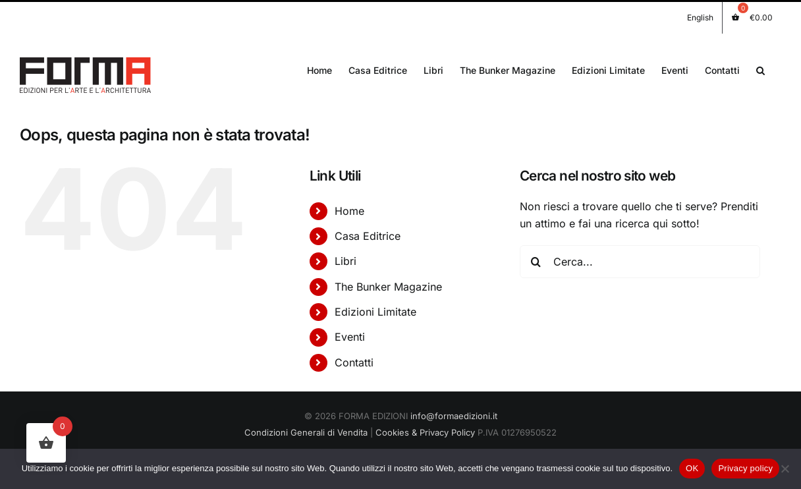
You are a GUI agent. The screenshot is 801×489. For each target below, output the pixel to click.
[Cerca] (536, 261)
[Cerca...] (640, 261)
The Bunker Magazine (388, 286)
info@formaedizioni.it (453, 416)
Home (349, 210)
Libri (345, 261)
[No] (784, 468)
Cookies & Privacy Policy (425, 432)
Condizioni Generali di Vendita (306, 432)
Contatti (354, 362)
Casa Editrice (367, 236)
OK (692, 468)
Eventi (350, 336)
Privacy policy (745, 468)
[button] (760, 69)
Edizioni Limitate (375, 311)
